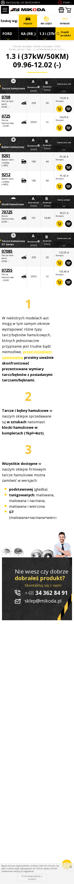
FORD (57, 46)
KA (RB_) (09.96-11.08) (19, 49)
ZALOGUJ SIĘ (12, 2)
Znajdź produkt (64, 33)
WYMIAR (65, 20)
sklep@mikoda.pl (43, 600)
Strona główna (22, 46)
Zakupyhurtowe (61, 10)
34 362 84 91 (46, 592)
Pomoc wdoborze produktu (68, 2)
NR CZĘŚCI (46, 20)
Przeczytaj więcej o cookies (32, 877)
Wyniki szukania (43, 46)
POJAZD (28, 20)
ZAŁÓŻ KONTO (32, 2)
